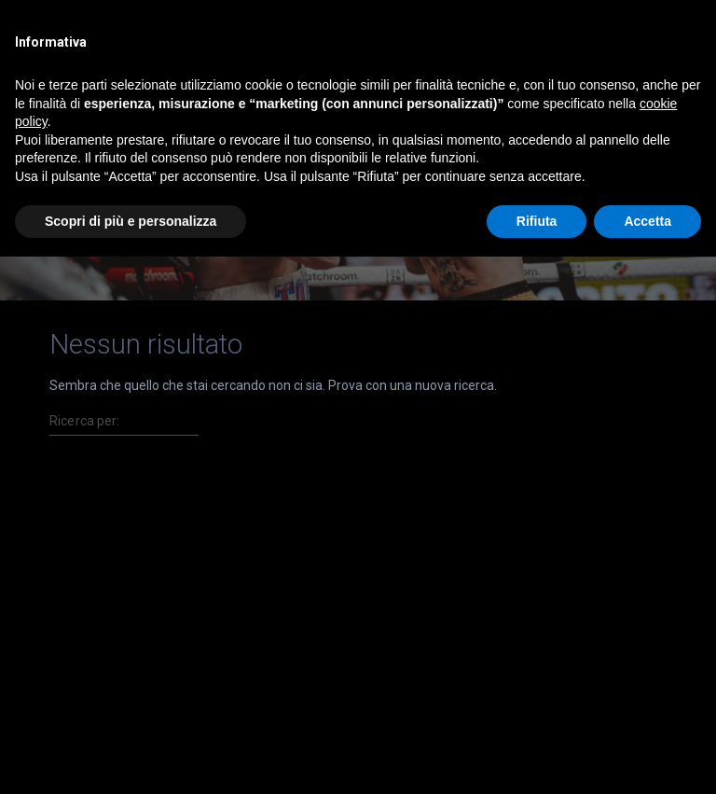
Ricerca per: (84, 420)
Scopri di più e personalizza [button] (130, 221)
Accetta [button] (647, 221)
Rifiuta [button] (537, 221)
